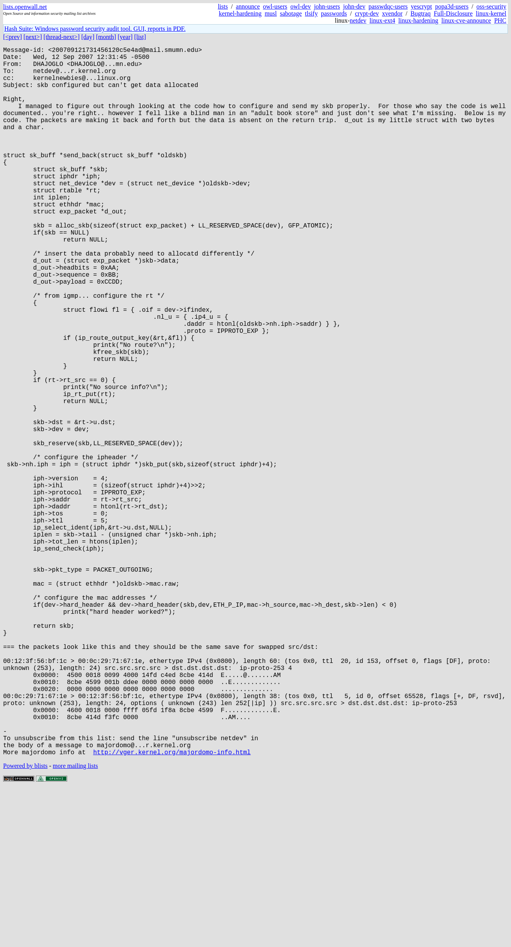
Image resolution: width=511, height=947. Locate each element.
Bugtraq (421, 13)
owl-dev (300, 6)
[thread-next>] (61, 37)
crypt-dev (367, 13)
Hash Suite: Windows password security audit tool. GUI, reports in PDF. (95, 28)
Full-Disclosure (453, 13)
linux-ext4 (382, 20)
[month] (106, 37)
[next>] (32, 37)
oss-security (491, 6)
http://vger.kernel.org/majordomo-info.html (171, 909)
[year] (125, 37)
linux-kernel (491, 13)
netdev (358, 20)
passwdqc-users (387, 6)
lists (223, 6)
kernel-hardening (240, 13)
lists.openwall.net (25, 7)
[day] (88, 37)
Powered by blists (25, 923)
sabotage (291, 13)
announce (248, 6)
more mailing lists (75, 923)
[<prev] (12, 37)
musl (270, 13)
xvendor (392, 13)
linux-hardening (418, 20)
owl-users (275, 6)
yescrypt (421, 6)
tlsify (311, 13)
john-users (327, 6)
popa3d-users (451, 6)
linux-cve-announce (466, 20)
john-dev (354, 6)
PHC (500, 20)
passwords (334, 13)
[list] (140, 37)
